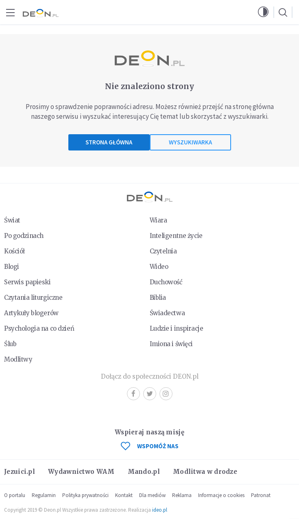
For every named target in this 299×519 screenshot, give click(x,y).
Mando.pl (144, 471)
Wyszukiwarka (190, 142)
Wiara (158, 220)
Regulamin (44, 495)
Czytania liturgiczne (33, 297)
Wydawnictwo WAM (81, 471)
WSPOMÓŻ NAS (150, 446)
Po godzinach (24, 236)
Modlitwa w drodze (205, 471)
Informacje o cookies (221, 495)
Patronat (261, 495)
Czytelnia (163, 251)
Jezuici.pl (19, 471)
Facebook (133, 393)
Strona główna (108, 142)
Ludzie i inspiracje (176, 328)
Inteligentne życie (176, 236)
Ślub (10, 344)
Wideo (159, 266)
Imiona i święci (171, 344)
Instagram (166, 393)
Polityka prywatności (85, 495)
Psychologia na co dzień (39, 328)
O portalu (14, 495)
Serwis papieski (27, 282)
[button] (263, 12)
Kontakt (124, 495)
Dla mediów (152, 495)
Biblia (158, 297)
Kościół (14, 251)
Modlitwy (18, 359)
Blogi (11, 266)
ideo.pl (159, 509)
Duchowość (166, 282)
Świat (12, 220)
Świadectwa (167, 313)
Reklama (182, 495)
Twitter (149, 393)
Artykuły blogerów (31, 313)
